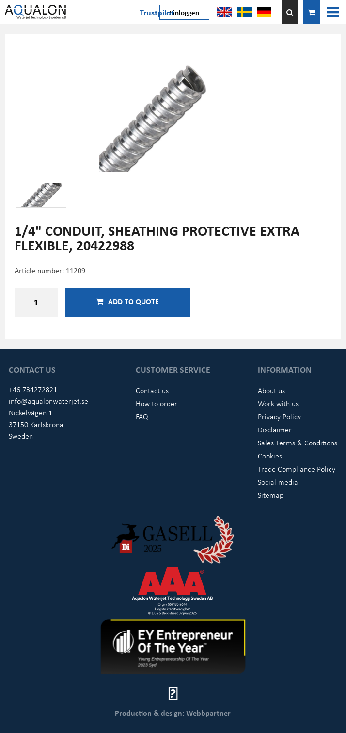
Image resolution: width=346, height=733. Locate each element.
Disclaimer (275, 429)
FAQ (142, 416)
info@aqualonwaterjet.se (48, 401)
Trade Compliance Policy (296, 468)
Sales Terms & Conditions (297, 442)
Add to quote (127, 301)
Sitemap (270, 494)
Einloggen (184, 12)
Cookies (270, 455)
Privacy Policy (279, 416)
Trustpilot (157, 12)
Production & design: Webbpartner (173, 712)
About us (271, 390)
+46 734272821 (33, 389)
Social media (278, 481)
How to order (156, 403)
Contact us (152, 390)
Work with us (278, 403)
